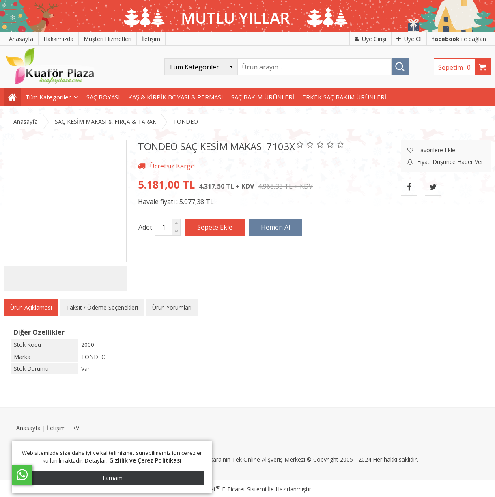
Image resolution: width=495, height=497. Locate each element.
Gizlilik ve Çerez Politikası (145, 460)
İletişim (56, 428)
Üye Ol (409, 39)
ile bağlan (459, 39)
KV (75, 428)
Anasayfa (28, 428)
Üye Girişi (370, 39)
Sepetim (456, 67)
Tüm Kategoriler (48, 97)
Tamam (112, 478)
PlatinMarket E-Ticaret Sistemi (224, 489)
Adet (145, 227)
